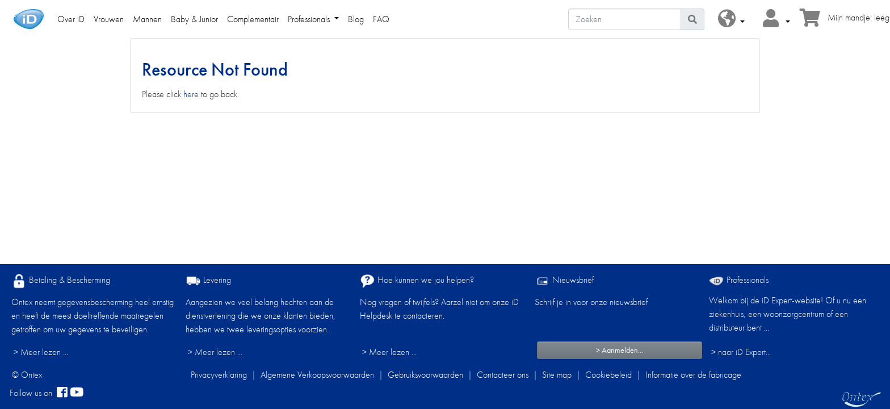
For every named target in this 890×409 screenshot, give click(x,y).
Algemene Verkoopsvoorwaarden (317, 375)
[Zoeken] (624, 19)
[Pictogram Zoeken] (692, 19)
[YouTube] (76, 393)
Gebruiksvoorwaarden (425, 375)
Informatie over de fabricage (693, 375)
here (191, 94)
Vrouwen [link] (109, 19)
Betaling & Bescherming (60, 281)
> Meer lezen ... (41, 352)
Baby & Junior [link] (194, 19)
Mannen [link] (147, 19)
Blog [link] (356, 19)
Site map (557, 375)
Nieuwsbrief (564, 281)
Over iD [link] (71, 19)
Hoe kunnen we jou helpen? (417, 281)
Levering (208, 281)
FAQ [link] (381, 19)
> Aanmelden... (619, 350)
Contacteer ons (502, 375)
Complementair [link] (253, 19)
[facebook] (62, 393)
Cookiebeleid (608, 375)
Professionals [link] (310, 19)
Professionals (739, 280)
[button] (731, 19)
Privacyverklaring (219, 375)
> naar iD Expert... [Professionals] (741, 352)
